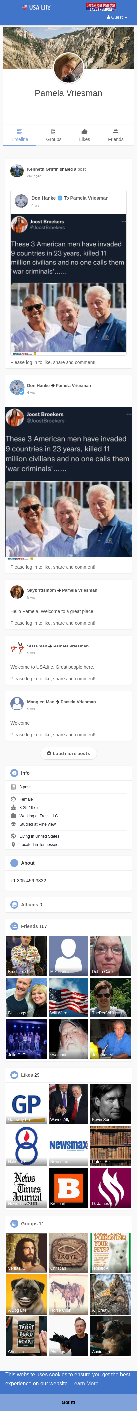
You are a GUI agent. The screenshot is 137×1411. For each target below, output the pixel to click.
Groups (29, 1223)
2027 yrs (34, 176)
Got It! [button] (68, 1402)
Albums (29, 904)
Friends (29, 926)
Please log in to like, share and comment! (52, 362)
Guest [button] (117, 17)
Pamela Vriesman (68, 93)
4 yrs (35, 205)
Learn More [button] (85, 1383)
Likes (27, 1075)
